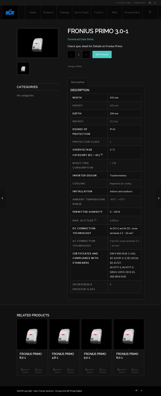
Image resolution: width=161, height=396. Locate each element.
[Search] (150, 12)
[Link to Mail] (149, 2)
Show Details (38, 370)
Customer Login (123, 2)
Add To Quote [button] (25, 370)
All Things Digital (74, 391)
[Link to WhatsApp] (155, 2)
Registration (139, 2)
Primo (79, 66)
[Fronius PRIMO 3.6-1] (2, 198)
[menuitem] (123, 2)
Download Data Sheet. (81, 39)
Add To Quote (102, 54)
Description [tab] (77, 82)
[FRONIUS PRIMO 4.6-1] (158, 198)
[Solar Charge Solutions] (10, 12)
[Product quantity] (79, 54)
